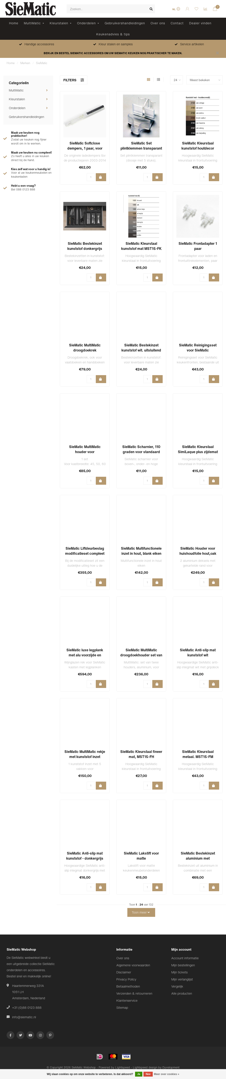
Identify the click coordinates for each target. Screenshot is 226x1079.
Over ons (158, 23)
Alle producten (181, 993)
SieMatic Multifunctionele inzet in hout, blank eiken (141, 551)
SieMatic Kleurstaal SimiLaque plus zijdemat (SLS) (198, 452)
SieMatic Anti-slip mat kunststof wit (198, 652)
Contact (177, 23)
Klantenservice (126, 1000)
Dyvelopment (170, 1067)
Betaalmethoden (128, 986)
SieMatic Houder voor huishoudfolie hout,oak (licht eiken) (197, 553)
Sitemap (122, 1007)
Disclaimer (123, 972)
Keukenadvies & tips (113, 34)
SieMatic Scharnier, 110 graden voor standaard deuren (141, 452)
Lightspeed (122, 1067)
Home (13, 23)
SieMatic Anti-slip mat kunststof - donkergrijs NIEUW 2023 (84, 858)
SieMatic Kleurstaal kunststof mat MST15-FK (141, 246)
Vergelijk (177, 986)
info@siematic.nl (24, 1017)
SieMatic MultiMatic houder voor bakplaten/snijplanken (85, 452)
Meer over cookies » (166, 1074)
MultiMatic (32, 23)
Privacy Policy (126, 979)
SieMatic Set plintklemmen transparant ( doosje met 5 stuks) (141, 148)
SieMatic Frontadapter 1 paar (198, 246)
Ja (138, 1074)
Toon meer (141, 912)
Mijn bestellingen (183, 965)
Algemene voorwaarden (133, 965)
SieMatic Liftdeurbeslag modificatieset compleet (84, 551)
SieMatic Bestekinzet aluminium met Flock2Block (198, 858)
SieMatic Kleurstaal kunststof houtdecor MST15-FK (197, 148)
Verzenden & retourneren (134, 993)
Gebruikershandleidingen (125, 23)
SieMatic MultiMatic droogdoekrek (85, 347)
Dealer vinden (200, 23)
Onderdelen (86, 23)
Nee (148, 1074)
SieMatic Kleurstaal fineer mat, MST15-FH (141, 754)
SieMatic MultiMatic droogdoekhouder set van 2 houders (141, 655)
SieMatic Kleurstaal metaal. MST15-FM (198, 754)
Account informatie (185, 958)
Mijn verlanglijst (182, 979)
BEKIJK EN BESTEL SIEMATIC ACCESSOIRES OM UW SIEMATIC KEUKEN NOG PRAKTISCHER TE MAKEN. (113, 53)
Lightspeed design (145, 1067)
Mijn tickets (179, 972)
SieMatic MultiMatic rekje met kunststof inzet (84, 754)
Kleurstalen (59, 23)
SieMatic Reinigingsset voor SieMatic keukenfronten (198, 350)
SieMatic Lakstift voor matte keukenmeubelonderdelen (141, 858)
